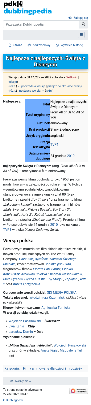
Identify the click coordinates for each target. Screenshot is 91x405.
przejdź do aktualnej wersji (64, 86)
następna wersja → (31, 90)
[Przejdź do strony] (83, 24)
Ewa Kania (16, 326)
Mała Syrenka (13, 279)
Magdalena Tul (71, 350)
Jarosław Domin (21, 332)
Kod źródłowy (41, 45)
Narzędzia (21, 381)
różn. (12, 86)
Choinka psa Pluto (58, 264)
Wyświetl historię (72, 45)
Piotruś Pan (41, 269)
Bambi (56, 269)
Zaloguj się (81, 17)
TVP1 (54, 145)
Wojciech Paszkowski (25, 321)
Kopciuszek (11, 274)
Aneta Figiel (49, 350)
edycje (12, 81)
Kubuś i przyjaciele (26, 284)
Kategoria (11, 368)
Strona (17, 45)
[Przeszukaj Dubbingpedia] (41, 24)
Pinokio (67, 269)
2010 (71, 156)
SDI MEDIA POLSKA (61, 293)
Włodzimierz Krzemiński (47, 298)
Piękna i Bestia (35, 279)
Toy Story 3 (55, 279)
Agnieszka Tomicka (55, 308)
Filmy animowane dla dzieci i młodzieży (52, 368)
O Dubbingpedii (13, 400)
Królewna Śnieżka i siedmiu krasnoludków (51, 274)
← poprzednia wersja (31, 86)
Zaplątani (71, 279)
